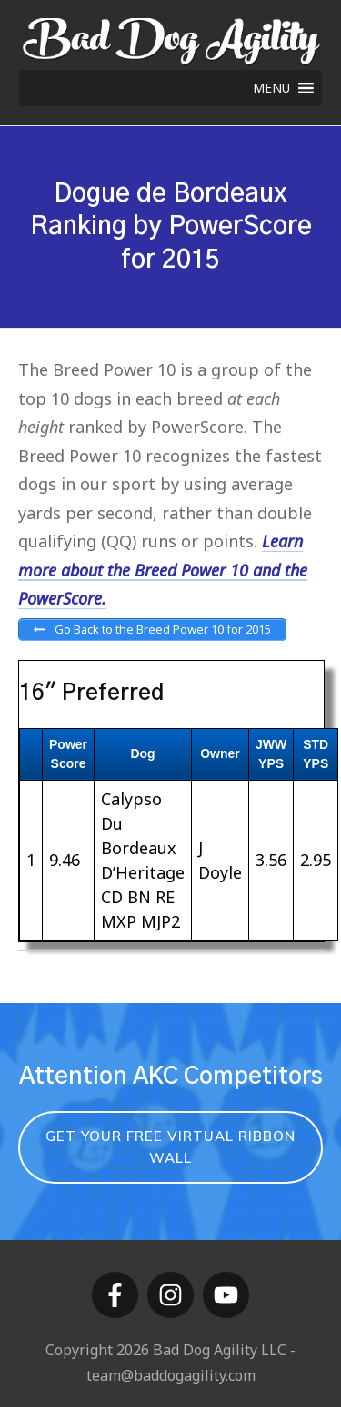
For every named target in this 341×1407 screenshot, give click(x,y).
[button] (271, 88)
